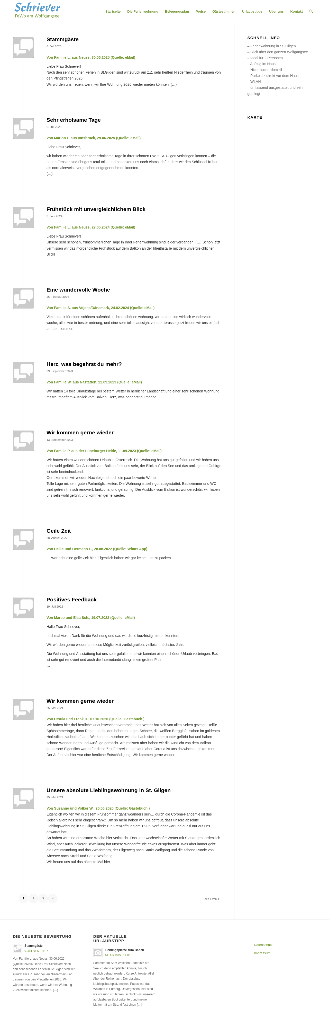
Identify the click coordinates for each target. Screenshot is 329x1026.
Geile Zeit (59, 531)
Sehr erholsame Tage (74, 120)
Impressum (262, 953)
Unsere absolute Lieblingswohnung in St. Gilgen (109, 790)
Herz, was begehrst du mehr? (84, 364)
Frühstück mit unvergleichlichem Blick (96, 209)
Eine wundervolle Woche (78, 290)
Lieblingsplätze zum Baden (124, 950)
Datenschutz (263, 945)
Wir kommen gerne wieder (80, 432)
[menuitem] (113, 11)
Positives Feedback (72, 599)
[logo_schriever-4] (37, 11)
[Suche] (311, 11)
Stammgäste (63, 39)
